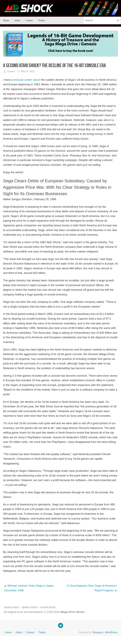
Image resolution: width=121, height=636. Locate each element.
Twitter (42, 632)
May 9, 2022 (28, 71)
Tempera (97, 632)
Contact (30, 632)
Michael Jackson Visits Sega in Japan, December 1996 (29, 588)
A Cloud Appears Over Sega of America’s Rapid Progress (92, 588)
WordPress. (111, 632)
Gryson (11, 71)
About (19, 632)
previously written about (25, 79)
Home (8, 632)
